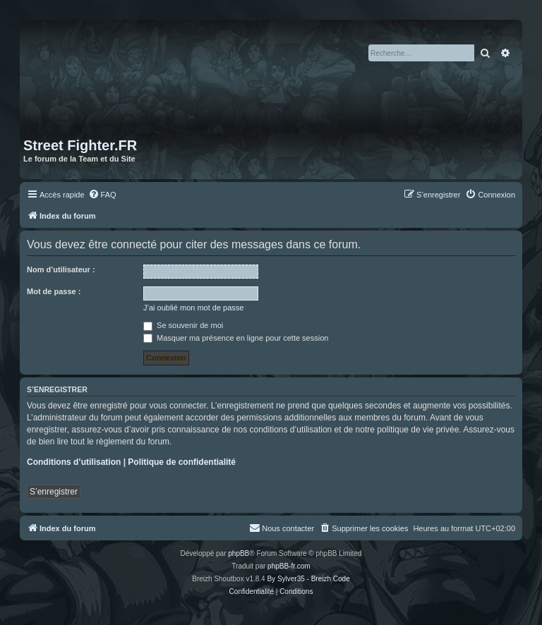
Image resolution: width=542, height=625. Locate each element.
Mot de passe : (53, 291)
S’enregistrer (54, 492)
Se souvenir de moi (183, 325)
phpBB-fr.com (289, 566)
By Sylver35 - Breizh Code (308, 579)
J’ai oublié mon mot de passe (193, 307)
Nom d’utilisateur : (61, 269)
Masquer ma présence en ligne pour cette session (235, 338)
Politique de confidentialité (182, 462)
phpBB (238, 553)
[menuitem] (102, 194)
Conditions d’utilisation (74, 462)
